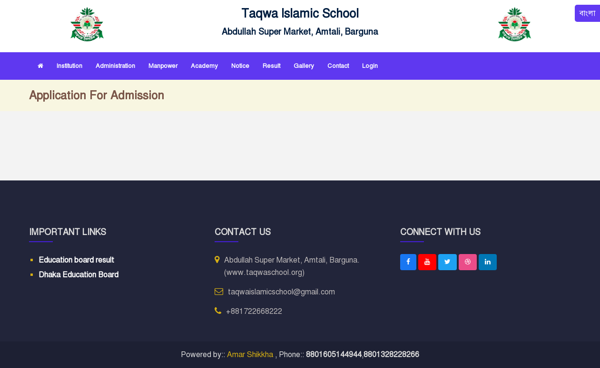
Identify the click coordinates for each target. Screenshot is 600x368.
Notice (240, 66)
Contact (338, 66)
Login (370, 66)
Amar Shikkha (251, 354)
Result (271, 66)
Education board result (76, 260)
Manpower (162, 66)
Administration (115, 66)
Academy (204, 66)
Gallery (304, 66)
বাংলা (587, 13)
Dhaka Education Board (78, 275)
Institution (69, 66)
